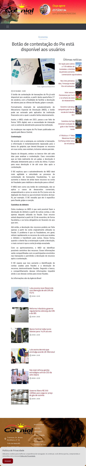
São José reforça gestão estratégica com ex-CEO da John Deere (40, 372)
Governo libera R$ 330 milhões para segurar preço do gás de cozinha (41, 393)
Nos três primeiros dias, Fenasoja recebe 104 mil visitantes (66, 83)
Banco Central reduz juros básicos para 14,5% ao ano (40, 330)
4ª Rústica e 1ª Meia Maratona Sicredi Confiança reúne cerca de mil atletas (66, 139)
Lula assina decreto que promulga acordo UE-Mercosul (42, 350)
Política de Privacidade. (27, 456)
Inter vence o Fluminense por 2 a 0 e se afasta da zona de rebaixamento (67, 96)
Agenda (37, 428)
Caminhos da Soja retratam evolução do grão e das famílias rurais (66, 125)
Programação (39, 435)
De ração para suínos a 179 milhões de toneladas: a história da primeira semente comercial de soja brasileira (70, 69)
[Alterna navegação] (7, 26)
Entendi (8, 461)
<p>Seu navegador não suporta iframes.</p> (62, 17)
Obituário (38, 431)
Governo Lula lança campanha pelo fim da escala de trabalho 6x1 (66, 110)
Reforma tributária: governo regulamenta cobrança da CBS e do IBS (42, 311)
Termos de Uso (40, 445)
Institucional (39, 424)
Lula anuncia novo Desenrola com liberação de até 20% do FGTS (41, 290)
